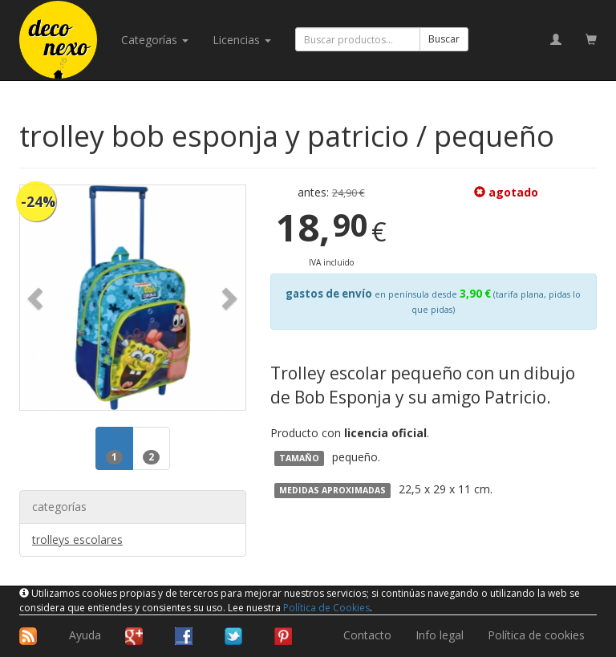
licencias (242, 39)
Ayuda (85, 635)
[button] (37, 298)
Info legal (439, 635)
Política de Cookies (326, 607)
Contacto (367, 635)
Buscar (444, 39)
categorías (154, 39)
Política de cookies (536, 635)
